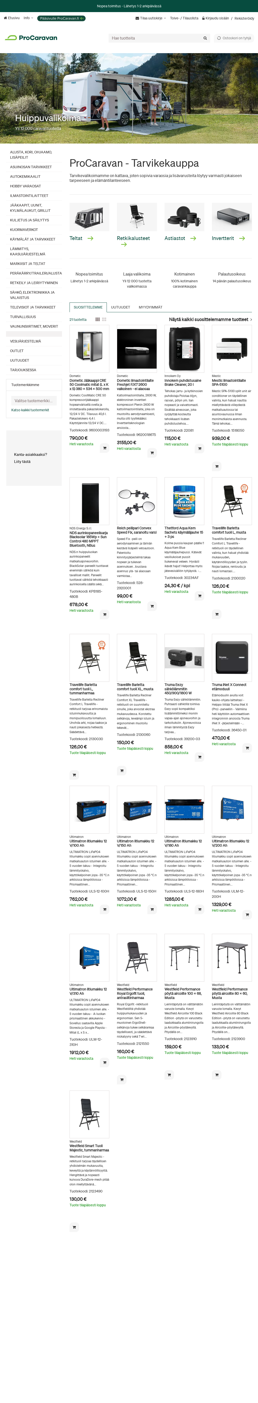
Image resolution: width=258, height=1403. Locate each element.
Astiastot (180, 238)
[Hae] (205, 37)
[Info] (28, 18)
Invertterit (228, 238)
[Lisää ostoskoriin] (104, 448)
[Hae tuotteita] (159, 37)
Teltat (81, 238)
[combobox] (159, 37)
